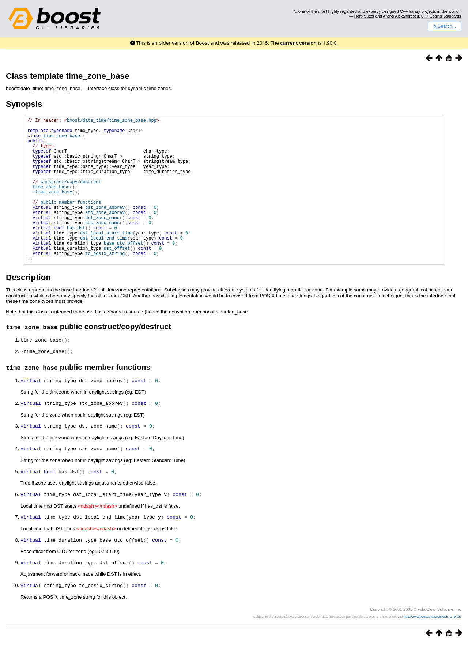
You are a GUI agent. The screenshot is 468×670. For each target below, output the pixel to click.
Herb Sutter (364, 16)
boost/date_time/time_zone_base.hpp (111, 121)
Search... (444, 26)
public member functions (71, 221)
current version (298, 42)
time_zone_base (61, 140)
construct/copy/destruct (71, 196)
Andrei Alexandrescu (401, 16)
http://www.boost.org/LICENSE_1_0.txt (432, 643)
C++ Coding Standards (441, 16)
